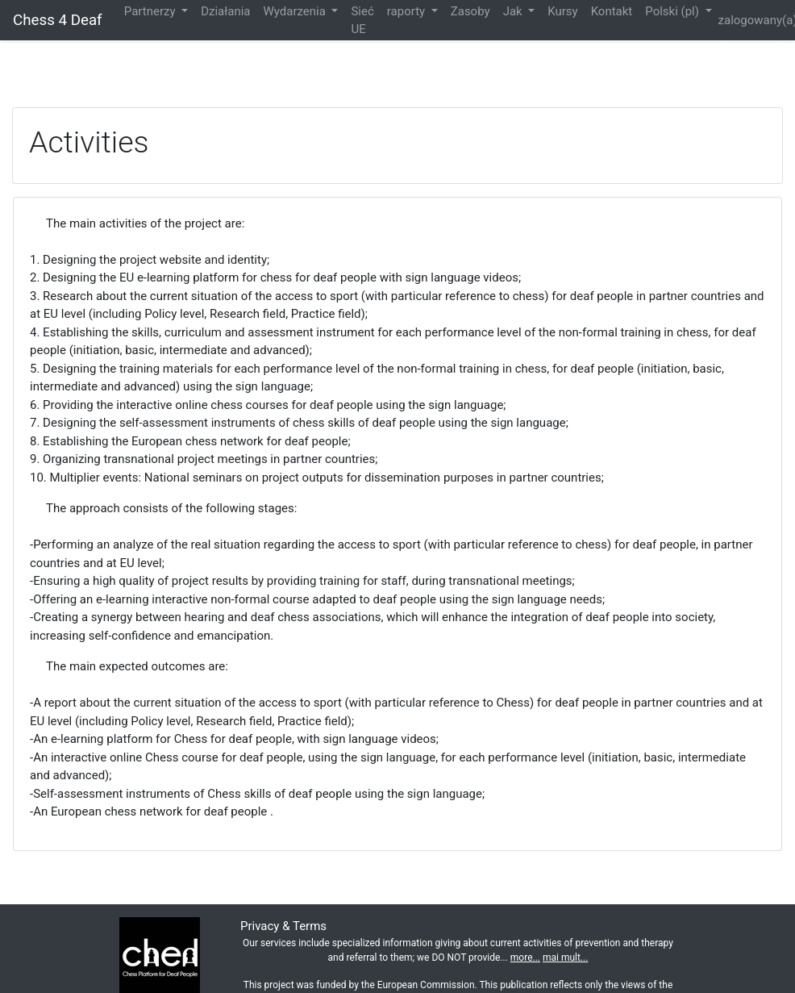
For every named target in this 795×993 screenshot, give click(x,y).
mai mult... (565, 957)
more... (525, 957)
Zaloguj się (751, 49)
